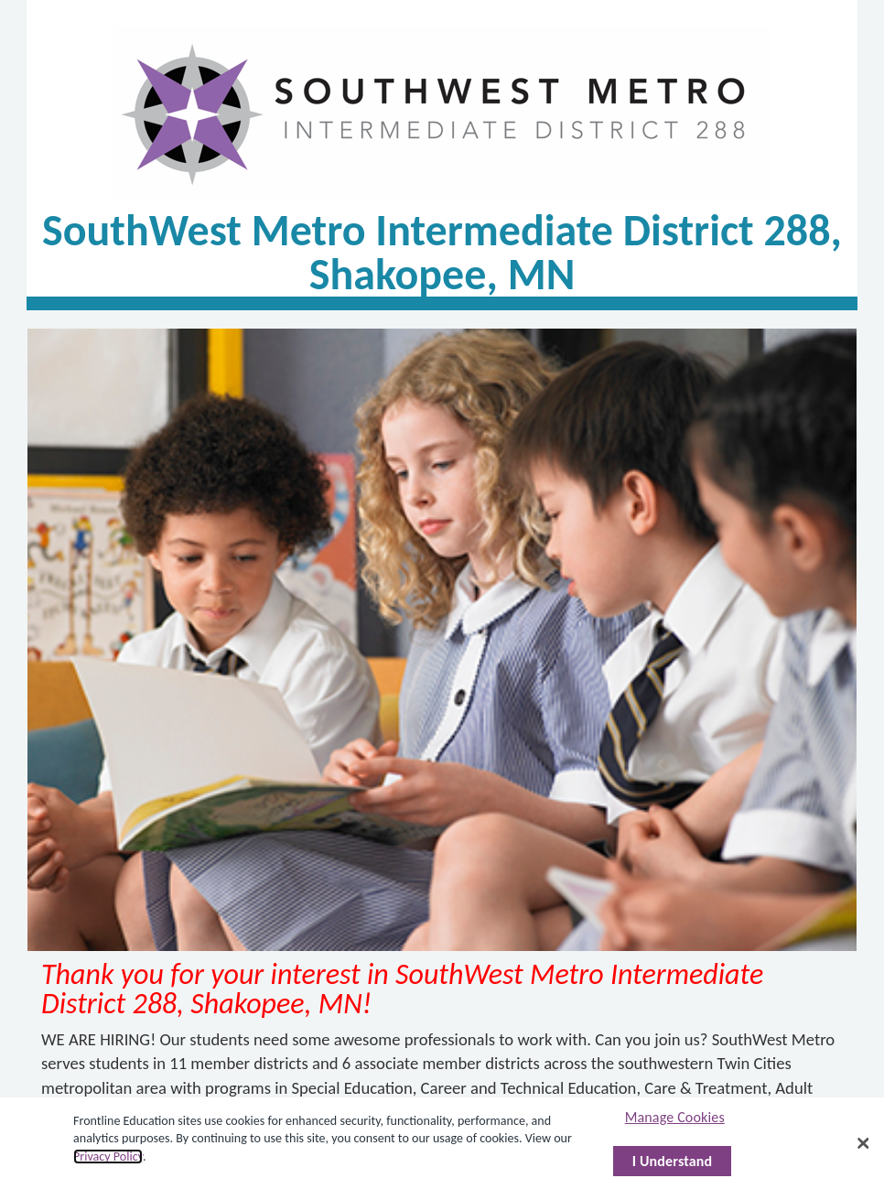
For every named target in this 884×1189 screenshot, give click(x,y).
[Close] (863, 1143)
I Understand (672, 1161)
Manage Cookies (675, 1117)
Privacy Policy (108, 1156)
